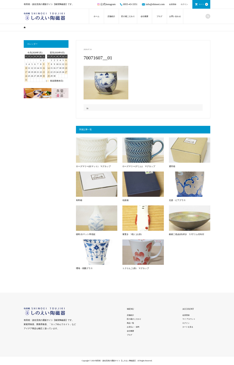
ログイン (184, 4)
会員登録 (172, 4)
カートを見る (187, 327)
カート (203, 4)
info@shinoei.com (153, 4)
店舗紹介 (111, 16)
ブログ (159, 16)
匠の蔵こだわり (128, 16)
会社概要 (144, 16)
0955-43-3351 (128, 4)
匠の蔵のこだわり (134, 319)
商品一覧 (130, 323)
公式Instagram (106, 4)
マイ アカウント (188, 319)
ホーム (96, 16)
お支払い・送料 (133, 327)
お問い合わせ (175, 16)
